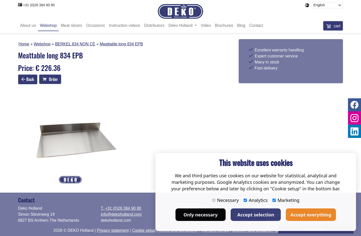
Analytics (255, 200)
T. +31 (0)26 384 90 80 (121, 208)
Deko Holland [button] (181, 26)
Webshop (48, 26)
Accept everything (310, 215)
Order (50, 79)
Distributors (154, 26)
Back (27, 79)
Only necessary (201, 215)
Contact (256, 26)
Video (206, 26)
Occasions (95, 26)
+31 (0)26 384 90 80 (39, 5)
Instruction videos (124, 26)
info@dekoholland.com (121, 214)
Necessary (225, 200)
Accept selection (255, 215)
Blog (241, 26)
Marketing (286, 200)
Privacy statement (113, 230)
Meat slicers (71, 26)
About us (28, 26)
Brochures (224, 26)
